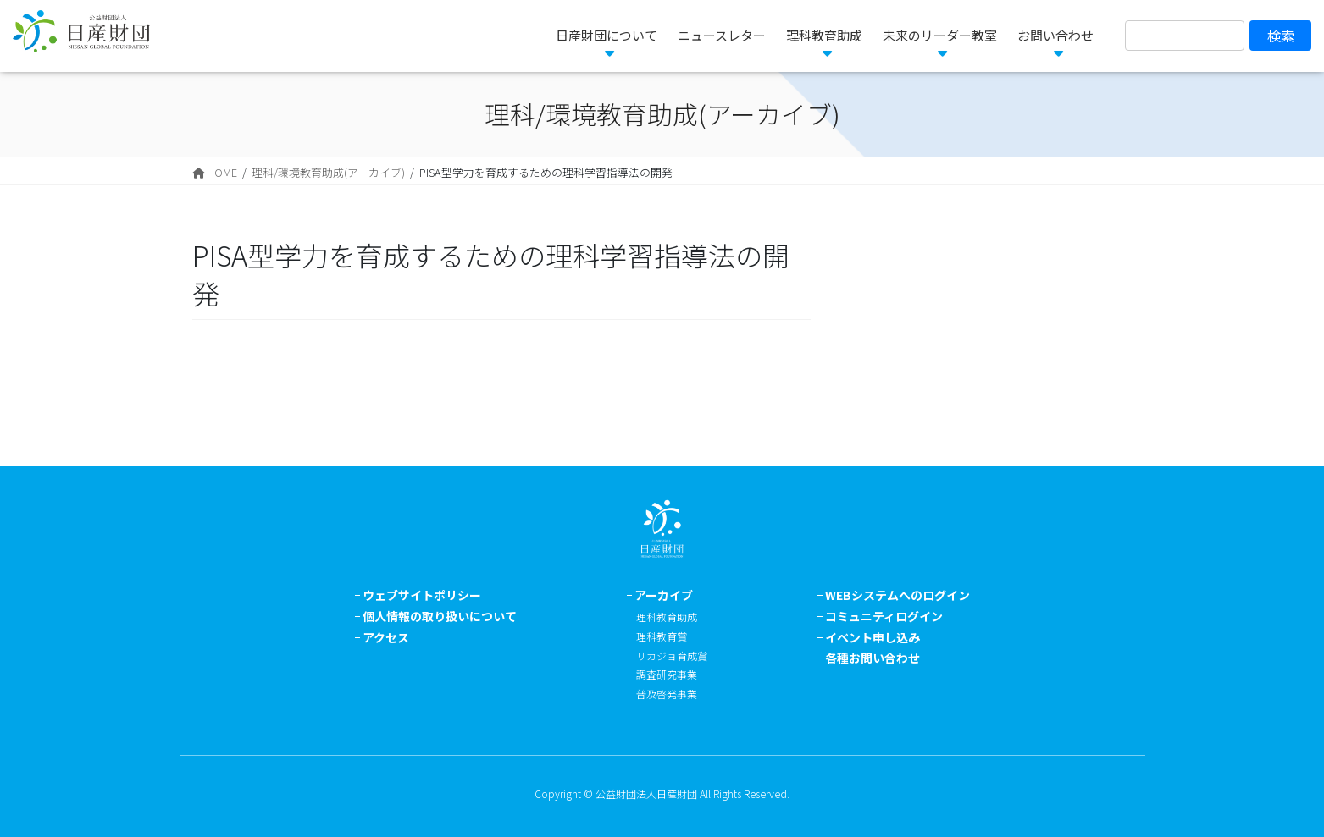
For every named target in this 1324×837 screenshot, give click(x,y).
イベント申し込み (872, 637)
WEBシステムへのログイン (897, 594)
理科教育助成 (666, 616)
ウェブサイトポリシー (422, 594)
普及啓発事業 (666, 693)
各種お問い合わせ (872, 657)
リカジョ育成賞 (671, 655)
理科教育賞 (661, 636)
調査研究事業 (666, 674)
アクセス (386, 637)
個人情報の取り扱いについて (440, 616)
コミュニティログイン (884, 616)
